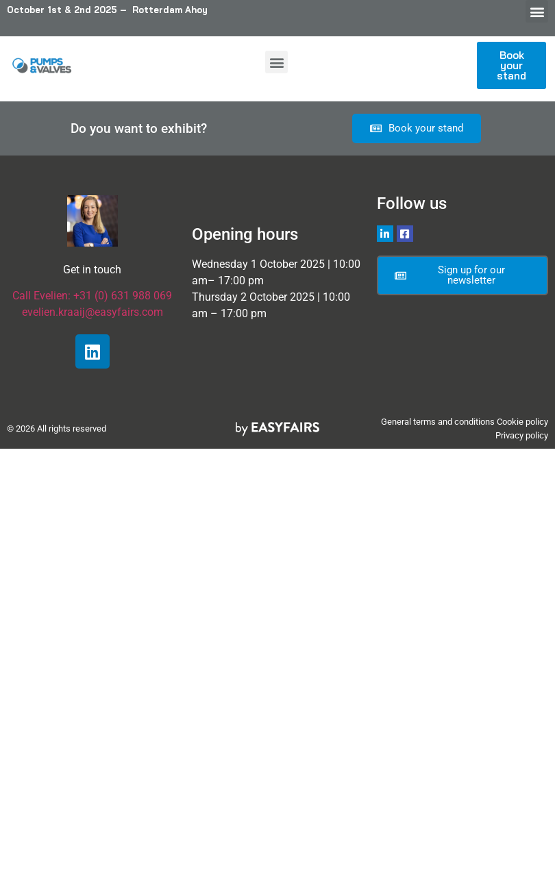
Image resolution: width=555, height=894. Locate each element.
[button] (537, 11)
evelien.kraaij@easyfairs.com (92, 312)
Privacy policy (521, 435)
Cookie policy (522, 422)
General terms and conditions (438, 422)
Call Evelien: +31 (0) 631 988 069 (92, 295)
